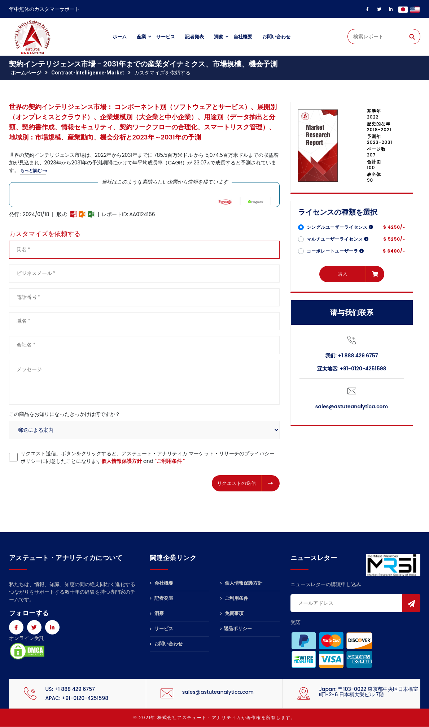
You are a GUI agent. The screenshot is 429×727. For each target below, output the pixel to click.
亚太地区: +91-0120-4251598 (351, 368)
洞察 (218, 36)
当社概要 (242, 36)
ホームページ (26, 73)
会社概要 (161, 583)
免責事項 (232, 613)
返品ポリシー (236, 628)
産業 (141, 36)
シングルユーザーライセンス (340, 227)
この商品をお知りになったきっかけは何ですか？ (64, 414)
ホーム (120, 36)
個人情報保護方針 (121, 461)
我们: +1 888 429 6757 (351, 355)
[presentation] (64, 482)
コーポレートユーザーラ (335, 251)
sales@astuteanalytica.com (351, 406)
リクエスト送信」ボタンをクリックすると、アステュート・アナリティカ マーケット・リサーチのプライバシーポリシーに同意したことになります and (148, 457)
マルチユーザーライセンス (338, 239)
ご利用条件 (234, 598)
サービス (165, 36)
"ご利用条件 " (170, 461)
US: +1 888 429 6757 (70, 689)
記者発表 (194, 36)
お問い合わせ (276, 36)
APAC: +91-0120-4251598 (77, 698)
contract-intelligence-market (87, 73)
